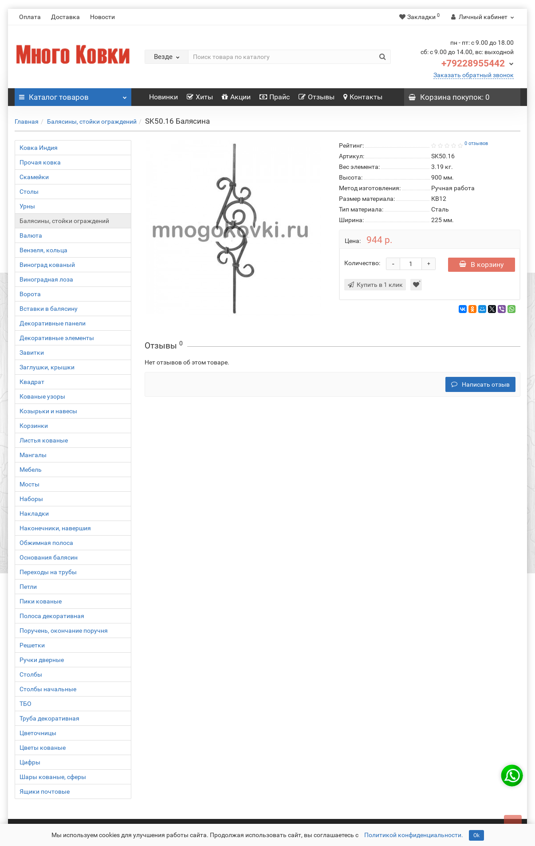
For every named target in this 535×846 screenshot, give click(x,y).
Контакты (362, 97)
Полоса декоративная (52, 615)
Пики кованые (41, 601)
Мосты (29, 484)
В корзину (481, 264)
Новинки (163, 97)
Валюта (31, 235)
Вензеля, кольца (43, 250)
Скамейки (34, 176)
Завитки (32, 352)
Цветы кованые (43, 747)
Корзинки (34, 425)
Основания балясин (49, 557)
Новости (102, 16)
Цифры (30, 762)
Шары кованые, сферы (53, 776)
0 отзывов (476, 143)
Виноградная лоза (46, 279)
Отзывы (316, 97)
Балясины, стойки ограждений (92, 121)
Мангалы (33, 454)
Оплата (30, 16)
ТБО (25, 703)
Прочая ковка (40, 162)
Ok (476, 835)
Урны (27, 206)
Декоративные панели (53, 323)
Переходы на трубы (48, 572)
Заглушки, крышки (47, 367)
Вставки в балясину (49, 308)
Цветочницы (38, 732)
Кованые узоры (42, 396)
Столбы (31, 674)
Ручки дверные (42, 659)
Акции (236, 97)
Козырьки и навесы (48, 411)
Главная (27, 121)
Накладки (34, 513)
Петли (28, 586)
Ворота (30, 294)
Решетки (32, 645)
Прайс (275, 97)
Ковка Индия (39, 147)
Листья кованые (44, 440)
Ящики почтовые (45, 791)
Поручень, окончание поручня (64, 630)
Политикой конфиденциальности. (413, 834)
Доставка (65, 16)
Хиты (200, 97)
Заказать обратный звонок (473, 74)
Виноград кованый (47, 264)
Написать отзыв (480, 384)
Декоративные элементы (57, 337)
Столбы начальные (48, 689)
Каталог (73, 95)
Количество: (362, 262)
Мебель (31, 469)
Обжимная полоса (46, 542)
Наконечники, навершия (55, 528)
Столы (29, 191)
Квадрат (32, 381)
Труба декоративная (49, 718)
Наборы (31, 498)
